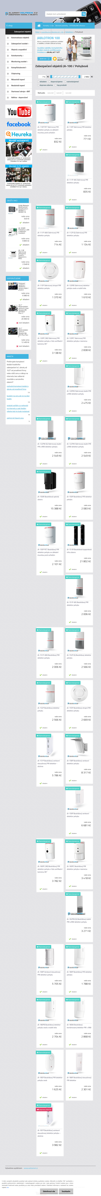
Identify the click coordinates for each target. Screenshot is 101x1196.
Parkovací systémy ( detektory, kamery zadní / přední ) (23, 286)
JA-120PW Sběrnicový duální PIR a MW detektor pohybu (79, 392)
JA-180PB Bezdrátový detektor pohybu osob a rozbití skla (49, 1026)
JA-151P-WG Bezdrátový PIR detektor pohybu (77, 603)
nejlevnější (50, 93)
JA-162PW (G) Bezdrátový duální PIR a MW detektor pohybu (79, 920)
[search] (84, 14)
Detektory (69, 32)
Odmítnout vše (49, 1191)
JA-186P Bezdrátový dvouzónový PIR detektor (79, 1079)
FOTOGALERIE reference (77, 25)
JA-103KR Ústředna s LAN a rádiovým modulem (23, 230)
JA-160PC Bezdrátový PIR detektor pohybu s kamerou (77, 867)
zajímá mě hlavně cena (15, 418)
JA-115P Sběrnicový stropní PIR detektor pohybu (49, 287)
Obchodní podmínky (61, 25)
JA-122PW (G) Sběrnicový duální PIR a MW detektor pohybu (49, 445)
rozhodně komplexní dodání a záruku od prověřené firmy (17, 388)
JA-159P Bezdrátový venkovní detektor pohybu (78, 815)
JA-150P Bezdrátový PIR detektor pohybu (79, 498)
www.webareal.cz (31, 1168)
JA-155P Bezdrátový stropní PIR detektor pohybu (79, 709)
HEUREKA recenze (58, 31)
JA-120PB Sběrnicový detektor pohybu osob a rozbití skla (78, 287)
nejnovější (68, 93)
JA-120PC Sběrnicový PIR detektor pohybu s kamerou (77, 339)
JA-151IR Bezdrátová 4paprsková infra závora (79, 551)
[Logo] (21, 14)
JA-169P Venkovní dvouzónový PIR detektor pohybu (49, 973)
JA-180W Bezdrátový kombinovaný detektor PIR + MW (79, 1026)
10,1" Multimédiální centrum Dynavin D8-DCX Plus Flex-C (23, 332)
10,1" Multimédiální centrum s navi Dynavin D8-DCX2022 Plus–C (23, 309)
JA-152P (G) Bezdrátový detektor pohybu (79, 656)
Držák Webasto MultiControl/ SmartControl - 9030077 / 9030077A (23, 209)
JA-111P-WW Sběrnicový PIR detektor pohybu (48, 234)
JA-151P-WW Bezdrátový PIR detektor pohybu (49, 656)
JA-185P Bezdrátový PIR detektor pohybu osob (50, 1079)
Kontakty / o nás (48, 25)
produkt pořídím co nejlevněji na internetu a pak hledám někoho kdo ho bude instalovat (18, 408)
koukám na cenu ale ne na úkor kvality (18, 397)
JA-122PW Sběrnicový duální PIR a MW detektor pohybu (79, 445)
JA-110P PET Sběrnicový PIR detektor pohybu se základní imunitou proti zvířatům (48, 130)
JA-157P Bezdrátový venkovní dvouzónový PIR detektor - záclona (49, 763)
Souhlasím (66, 1191)
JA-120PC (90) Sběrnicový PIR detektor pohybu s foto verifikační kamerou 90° (50, 341)
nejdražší (59, 93)
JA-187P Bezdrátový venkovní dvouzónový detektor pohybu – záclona (49, 1133)
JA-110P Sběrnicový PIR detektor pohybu (79, 128)
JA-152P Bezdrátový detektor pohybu (48, 709)
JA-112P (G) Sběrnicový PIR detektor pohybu (77, 234)
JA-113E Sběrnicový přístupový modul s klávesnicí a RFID (22, 254)
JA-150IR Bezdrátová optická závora (48, 498)
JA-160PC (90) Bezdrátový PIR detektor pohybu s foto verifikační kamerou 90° (50, 869)
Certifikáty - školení (45, 31)
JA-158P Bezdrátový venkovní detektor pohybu (78, 762)
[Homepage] (39, 26)
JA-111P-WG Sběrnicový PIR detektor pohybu (77, 181)
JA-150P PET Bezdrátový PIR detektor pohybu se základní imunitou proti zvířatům (48, 552)
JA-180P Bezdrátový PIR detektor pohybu (79, 973)
